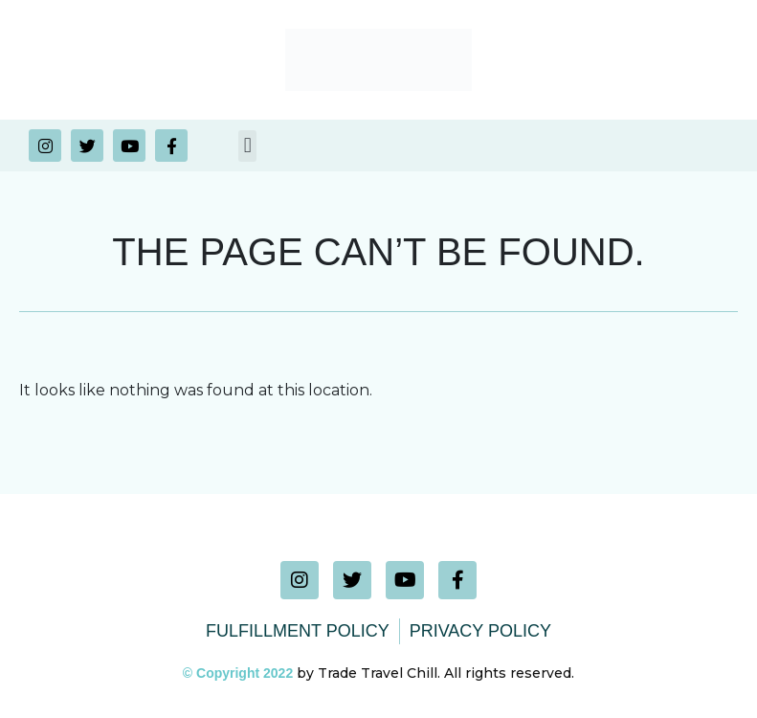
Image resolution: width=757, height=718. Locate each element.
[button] (247, 146)
